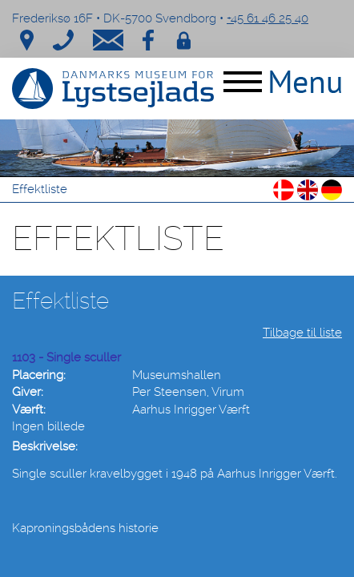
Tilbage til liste (302, 332)
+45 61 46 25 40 (267, 18)
